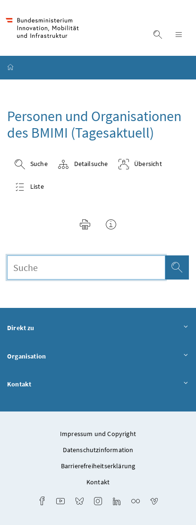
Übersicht (140, 164)
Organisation (98, 356)
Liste (29, 187)
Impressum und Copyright (98, 433)
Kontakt (98, 384)
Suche (31, 164)
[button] (85, 226)
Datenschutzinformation (98, 450)
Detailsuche (83, 164)
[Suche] (177, 267)
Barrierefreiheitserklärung (98, 466)
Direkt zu (98, 328)
